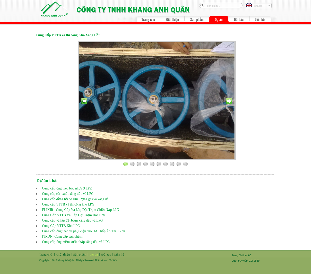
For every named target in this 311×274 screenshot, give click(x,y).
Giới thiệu (63, 254)
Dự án (94, 254)
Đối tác (106, 254)
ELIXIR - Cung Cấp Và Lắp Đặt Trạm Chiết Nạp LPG (80, 210)
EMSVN (113, 260)
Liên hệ (119, 254)
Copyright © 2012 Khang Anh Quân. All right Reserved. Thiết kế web (74, 260)
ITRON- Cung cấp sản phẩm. (62, 236)
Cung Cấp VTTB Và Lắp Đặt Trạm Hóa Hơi (73, 215)
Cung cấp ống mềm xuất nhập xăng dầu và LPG (76, 242)
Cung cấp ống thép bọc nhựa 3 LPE (67, 188)
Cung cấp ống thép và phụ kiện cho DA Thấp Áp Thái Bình (83, 231)
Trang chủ (45, 254)
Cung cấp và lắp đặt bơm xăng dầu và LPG (72, 220)
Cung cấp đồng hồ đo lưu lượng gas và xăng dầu (76, 199)
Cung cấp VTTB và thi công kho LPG (68, 204)
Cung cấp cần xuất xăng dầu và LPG (68, 194)
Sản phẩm (79, 254)
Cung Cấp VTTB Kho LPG (61, 226)
